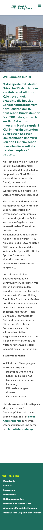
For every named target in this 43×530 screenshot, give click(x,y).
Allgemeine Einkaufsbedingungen (20, 508)
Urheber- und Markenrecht (17, 504)
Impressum (9, 490)
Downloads (9, 481)
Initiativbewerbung (20, 429)
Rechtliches (11, 476)
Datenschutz (9, 495)
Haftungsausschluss (13, 499)
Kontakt (7, 486)
